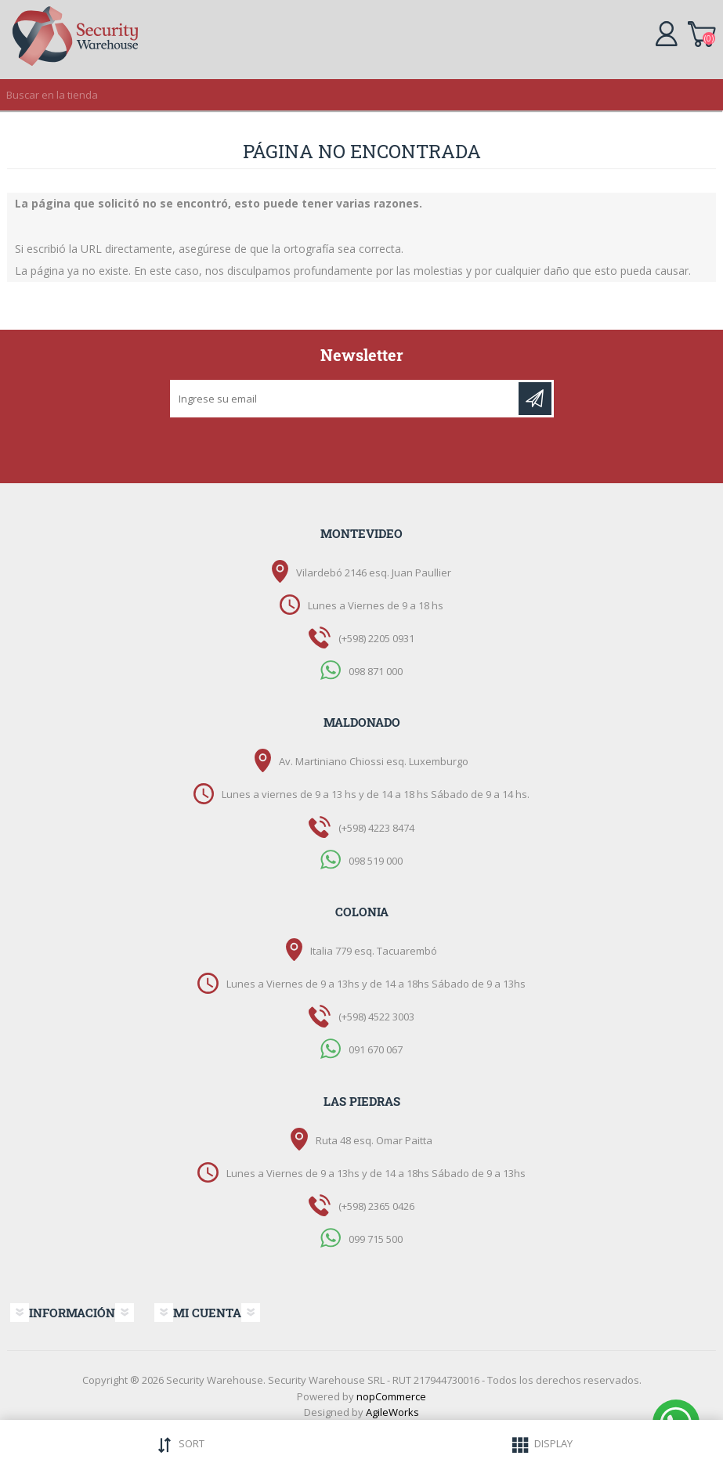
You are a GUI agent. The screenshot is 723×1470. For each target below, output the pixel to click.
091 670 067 (376, 1049)
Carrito (701, 31)
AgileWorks (392, 1412)
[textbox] (346, 94)
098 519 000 (376, 860)
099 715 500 (376, 1239)
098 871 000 (376, 671)
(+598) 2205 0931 (376, 638)
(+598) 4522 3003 (376, 1016)
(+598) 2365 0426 (376, 1206)
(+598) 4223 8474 (376, 828)
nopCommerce (391, 1396)
